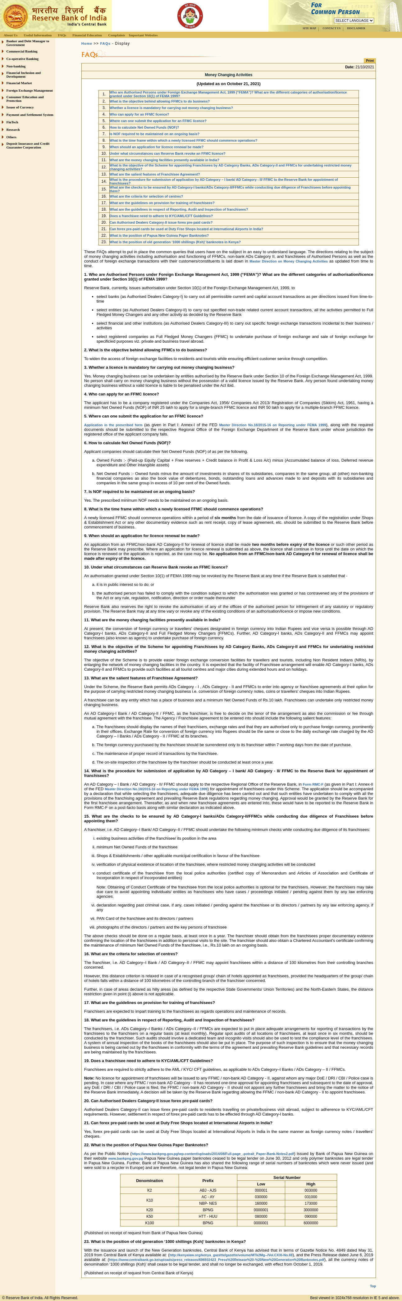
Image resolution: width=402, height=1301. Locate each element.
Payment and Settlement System (30, 114)
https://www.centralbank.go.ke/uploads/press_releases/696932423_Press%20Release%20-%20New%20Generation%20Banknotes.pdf (216, 1260)
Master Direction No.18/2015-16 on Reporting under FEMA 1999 (272, 425)
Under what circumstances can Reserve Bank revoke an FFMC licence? (168, 153)
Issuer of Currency (20, 107)
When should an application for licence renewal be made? (157, 147)
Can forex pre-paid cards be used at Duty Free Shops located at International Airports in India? (186, 229)
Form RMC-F (313, 784)
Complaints (116, 35)
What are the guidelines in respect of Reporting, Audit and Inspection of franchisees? (179, 209)
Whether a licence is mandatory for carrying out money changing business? (171, 108)
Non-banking (16, 66)
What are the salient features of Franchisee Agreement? (155, 174)
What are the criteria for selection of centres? (146, 196)
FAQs (62, 35)
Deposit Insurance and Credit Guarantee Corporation (28, 145)
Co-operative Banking (23, 59)
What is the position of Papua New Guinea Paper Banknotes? (159, 235)
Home (86, 43)
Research (13, 129)
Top (373, 1281)
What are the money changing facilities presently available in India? (164, 160)
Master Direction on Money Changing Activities (288, 261)
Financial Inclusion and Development (24, 74)
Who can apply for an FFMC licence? (139, 114)
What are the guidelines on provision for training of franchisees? (162, 203)
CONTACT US (331, 28)
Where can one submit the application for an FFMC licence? (158, 121)
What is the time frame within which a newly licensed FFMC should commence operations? (184, 140)
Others (11, 137)
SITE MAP (309, 28)
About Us (10, 35)
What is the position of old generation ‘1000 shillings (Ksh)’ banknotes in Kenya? (175, 242)
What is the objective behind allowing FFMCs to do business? (160, 101)
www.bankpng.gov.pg (125, 1158)
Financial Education (87, 35)
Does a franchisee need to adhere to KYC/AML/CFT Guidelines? (161, 216)
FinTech (12, 122)
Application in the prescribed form (113, 425)
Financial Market (19, 83)
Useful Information (38, 35)
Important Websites (143, 35)
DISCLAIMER (356, 28)
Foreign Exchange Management (30, 90)
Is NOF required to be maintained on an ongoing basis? (155, 134)
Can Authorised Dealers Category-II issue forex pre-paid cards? (161, 222)
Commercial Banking (22, 51)
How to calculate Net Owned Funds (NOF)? (144, 127)
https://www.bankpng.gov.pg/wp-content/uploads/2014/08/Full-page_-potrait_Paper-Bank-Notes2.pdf (213, 1154)
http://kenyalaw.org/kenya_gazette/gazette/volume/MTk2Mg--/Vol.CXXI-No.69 (231, 1255)
